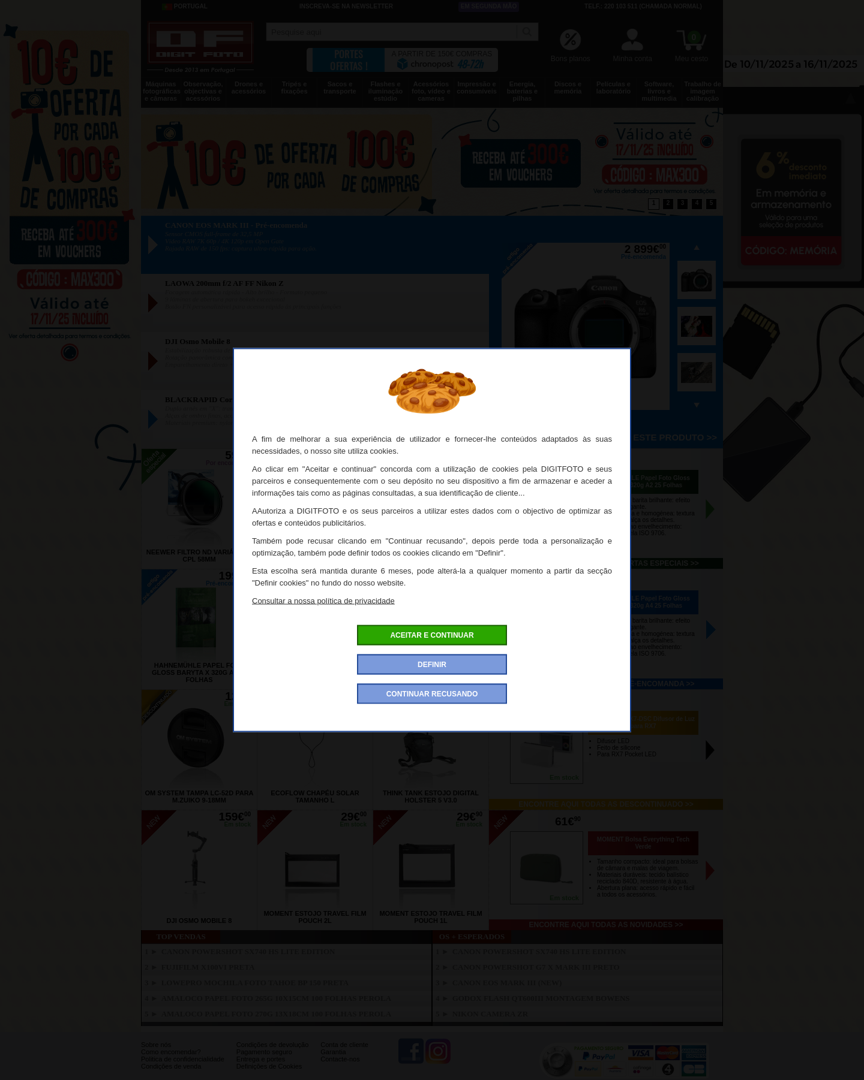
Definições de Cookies (269, 1066)
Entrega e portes (260, 1059)
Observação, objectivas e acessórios (203, 91)
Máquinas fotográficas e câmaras (162, 91)
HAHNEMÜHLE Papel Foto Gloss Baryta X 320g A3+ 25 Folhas (315, 672)
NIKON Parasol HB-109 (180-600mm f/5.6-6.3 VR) (315, 555)
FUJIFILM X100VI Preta (208, 967)
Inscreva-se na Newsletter (346, 6)
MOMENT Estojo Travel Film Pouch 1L (430, 917)
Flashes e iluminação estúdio (385, 91)
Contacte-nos (339, 1059)
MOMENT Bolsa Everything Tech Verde (643, 843)
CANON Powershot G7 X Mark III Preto (536, 967)
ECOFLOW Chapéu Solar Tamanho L (315, 796)
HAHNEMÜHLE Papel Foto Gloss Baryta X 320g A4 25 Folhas (643, 602)
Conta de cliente (344, 1044)
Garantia (333, 1051)
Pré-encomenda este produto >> (633, 437)
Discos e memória (568, 87)
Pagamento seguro (264, 1051)
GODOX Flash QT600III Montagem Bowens (541, 998)
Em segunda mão (489, 6)
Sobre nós (156, 1044)
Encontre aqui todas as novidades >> (606, 925)
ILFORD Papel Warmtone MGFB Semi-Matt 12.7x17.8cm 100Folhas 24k (431, 552)
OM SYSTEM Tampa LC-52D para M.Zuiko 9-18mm (199, 796)
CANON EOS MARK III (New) (507, 982)
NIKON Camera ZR (490, 1013)
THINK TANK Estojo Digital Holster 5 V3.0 (431, 796)
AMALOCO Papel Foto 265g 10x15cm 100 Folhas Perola (276, 998)
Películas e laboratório (613, 87)
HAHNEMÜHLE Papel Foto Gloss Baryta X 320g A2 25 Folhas (643, 481)
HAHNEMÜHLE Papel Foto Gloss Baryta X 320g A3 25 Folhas (430, 672)
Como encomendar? (171, 1051)
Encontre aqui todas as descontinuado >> (606, 804)
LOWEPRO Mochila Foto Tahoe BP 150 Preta (255, 982)
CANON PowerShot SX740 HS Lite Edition (248, 951)
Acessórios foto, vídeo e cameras (431, 91)
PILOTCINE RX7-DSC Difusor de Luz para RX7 (643, 722)
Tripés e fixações (294, 87)
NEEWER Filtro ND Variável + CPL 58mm (199, 555)
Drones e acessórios (249, 87)
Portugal (185, 6)
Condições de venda (171, 1066)
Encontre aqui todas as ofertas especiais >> (605, 563)
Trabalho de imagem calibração (702, 91)
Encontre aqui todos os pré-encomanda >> (606, 684)
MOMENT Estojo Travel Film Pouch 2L (314, 917)
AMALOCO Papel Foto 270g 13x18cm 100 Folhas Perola (276, 1013)
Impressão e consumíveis (477, 87)
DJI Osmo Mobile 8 (199, 920)
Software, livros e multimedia (658, 91)
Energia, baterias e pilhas (522, 91)
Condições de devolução (272, 1044)
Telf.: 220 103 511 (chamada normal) (643, 6)
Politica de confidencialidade (182, 1059)
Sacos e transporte (339, 87)
